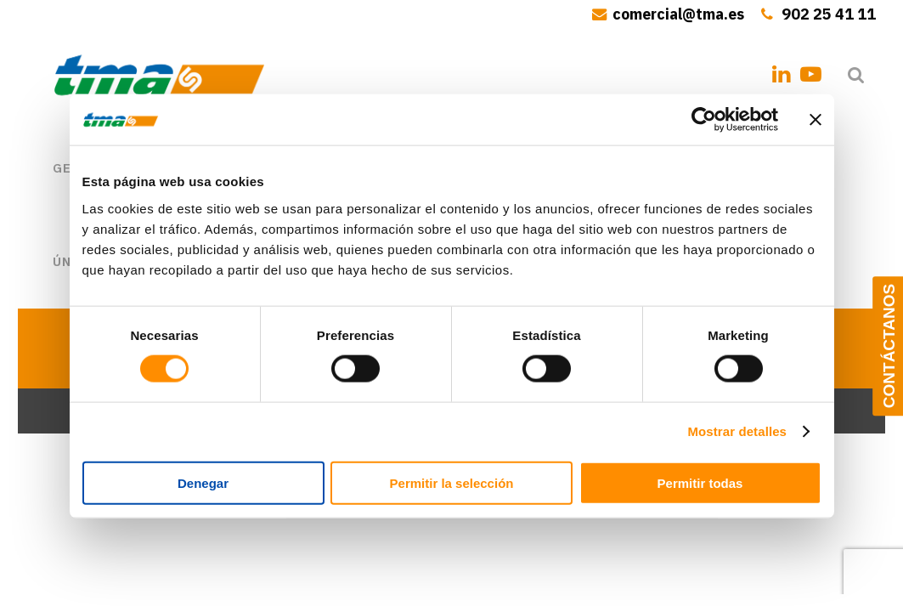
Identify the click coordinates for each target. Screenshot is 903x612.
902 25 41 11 (829, 14)
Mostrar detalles (737, 431)
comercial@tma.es (678, 14)
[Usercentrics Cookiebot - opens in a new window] (703, 120)
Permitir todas (700, 482)
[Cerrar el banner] (815, 120)
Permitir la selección (452, 482)
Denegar (203, 482)
